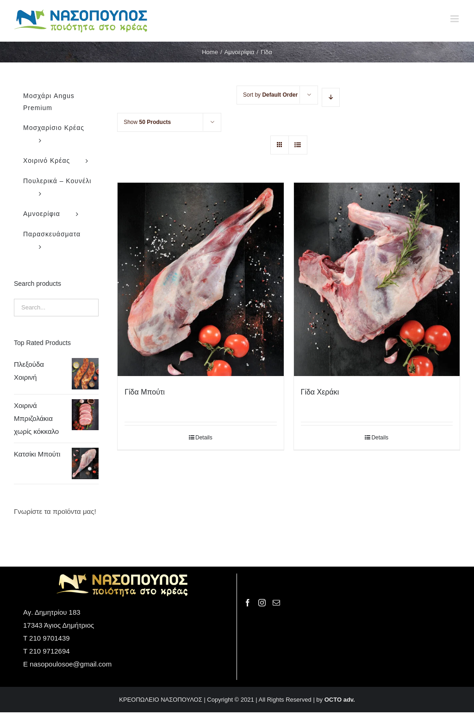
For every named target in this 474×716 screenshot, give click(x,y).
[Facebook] (247, 602)
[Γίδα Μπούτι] (200, 279)
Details (203, 437)
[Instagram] (262, 602)
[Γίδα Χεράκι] (377, 279)
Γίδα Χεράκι (320, 392)
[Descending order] (331, 97)
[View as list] (298, 145)
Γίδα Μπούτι (145, 392)
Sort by (270, 95)
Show (147, 122)
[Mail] (276, 602)
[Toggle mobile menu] (455, 19)
